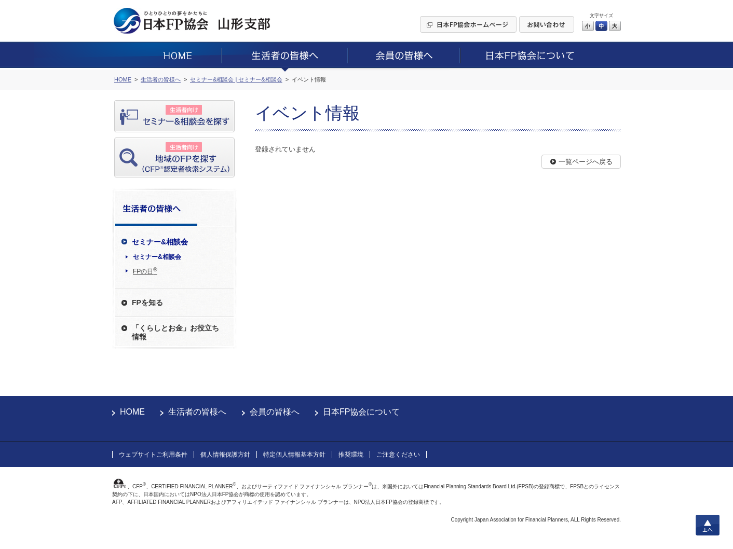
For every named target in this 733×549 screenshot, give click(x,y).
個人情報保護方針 (225, 454)
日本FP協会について (361, 411)
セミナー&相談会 (157, 256)
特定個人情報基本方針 (294, 454)
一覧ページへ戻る (586, 162)
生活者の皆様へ (197, 411)
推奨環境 (350, 454)
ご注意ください (398, 454)
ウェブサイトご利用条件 (153, 454)
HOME (132, 411)
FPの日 (145, 271)
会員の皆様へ (275, 411)
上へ (707, 525)
